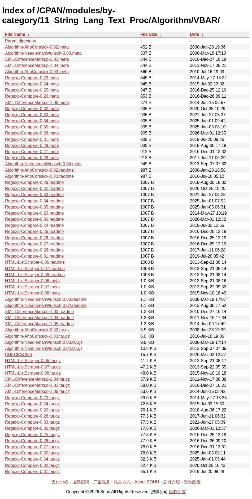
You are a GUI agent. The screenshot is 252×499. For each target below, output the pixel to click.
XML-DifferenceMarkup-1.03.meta (37, 59)
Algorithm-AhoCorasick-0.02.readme (39, 170)
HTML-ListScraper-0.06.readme (35, 262)
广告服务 (101, 482)
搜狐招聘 (80, 482)
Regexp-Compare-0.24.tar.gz (32, 404)
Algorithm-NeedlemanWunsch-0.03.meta (43, 53)
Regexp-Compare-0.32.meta (32, 108)
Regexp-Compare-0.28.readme (34, 250)
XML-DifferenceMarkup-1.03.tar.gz (37, 385)
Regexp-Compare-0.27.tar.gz (32, 447)
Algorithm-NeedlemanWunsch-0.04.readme (45, 305)
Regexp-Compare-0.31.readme (34, 256)
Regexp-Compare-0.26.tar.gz (32, 441)
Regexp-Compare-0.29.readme (34, 182)
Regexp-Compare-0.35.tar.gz (32, 453)
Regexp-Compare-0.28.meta (32, 157)
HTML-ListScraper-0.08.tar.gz (33, 373)
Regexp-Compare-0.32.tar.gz (32, 465)
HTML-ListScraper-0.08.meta (32, 293)
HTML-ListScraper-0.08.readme (35, 274)
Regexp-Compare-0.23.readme (34, 213)
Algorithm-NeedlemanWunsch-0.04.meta (43, 164)
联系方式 (122, 482)
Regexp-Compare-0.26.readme (34, 238)
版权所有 (177, 491)
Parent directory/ (20, 41)
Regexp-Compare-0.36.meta (32, 133)
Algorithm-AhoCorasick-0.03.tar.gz (37, 336)
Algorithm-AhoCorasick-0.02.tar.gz (37, 330)
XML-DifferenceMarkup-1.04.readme (39, 317)
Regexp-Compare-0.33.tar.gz (32, 422)
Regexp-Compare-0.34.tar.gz (32, 459)
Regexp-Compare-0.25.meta (32, 90)
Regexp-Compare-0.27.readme (34, 244)
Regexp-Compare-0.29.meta (32, 145)
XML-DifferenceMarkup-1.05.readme (39, 324)
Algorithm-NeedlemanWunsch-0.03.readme (45, 299)
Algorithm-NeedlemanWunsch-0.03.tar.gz (43, 342)
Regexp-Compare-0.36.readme (34, 219)
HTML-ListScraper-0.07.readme (35, 268)
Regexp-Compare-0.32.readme (34, 188)
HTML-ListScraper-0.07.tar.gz (33, 367)
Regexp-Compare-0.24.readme (34, 225)
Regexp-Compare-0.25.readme (34, 231)
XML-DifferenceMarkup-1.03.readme (39, 311)
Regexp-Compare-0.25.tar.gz (32, 434)
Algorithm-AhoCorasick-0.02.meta (37, 47)
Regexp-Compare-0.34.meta (32, 121)
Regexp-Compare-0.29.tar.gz (32, 410)
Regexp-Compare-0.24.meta (32, 84)
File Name (15, 34)
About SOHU (146, 482)
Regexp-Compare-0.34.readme (34, 201)
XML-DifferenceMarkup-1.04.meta (37, 65)
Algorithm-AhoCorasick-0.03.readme (39, 176)
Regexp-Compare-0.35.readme (34, 207)
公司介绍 (171, 482)
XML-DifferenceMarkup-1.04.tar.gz (37, 379)
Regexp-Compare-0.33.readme (34, 194)
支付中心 (59, 482)
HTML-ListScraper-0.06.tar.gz (33, 360)
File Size (148, 34)
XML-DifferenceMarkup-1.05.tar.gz (37, 391)
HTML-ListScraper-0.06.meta (32, 281)
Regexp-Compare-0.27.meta (32, 151)
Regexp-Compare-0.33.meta (32, 114)
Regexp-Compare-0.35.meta (32, 127)
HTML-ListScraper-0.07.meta (32, 287)
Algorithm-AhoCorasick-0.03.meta (37, 72)
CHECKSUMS (18, 354)
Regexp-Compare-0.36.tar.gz (32, 428)
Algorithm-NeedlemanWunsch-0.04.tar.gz (43, 348)
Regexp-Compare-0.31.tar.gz (32, 471)
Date (194, 34)
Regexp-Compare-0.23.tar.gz (32, 398)
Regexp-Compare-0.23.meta (32, 78)
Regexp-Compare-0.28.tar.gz (32, 416)
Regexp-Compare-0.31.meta (32, 139)
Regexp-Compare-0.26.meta (32, 96)
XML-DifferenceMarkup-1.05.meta (37, 102)
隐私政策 (192, 482)
